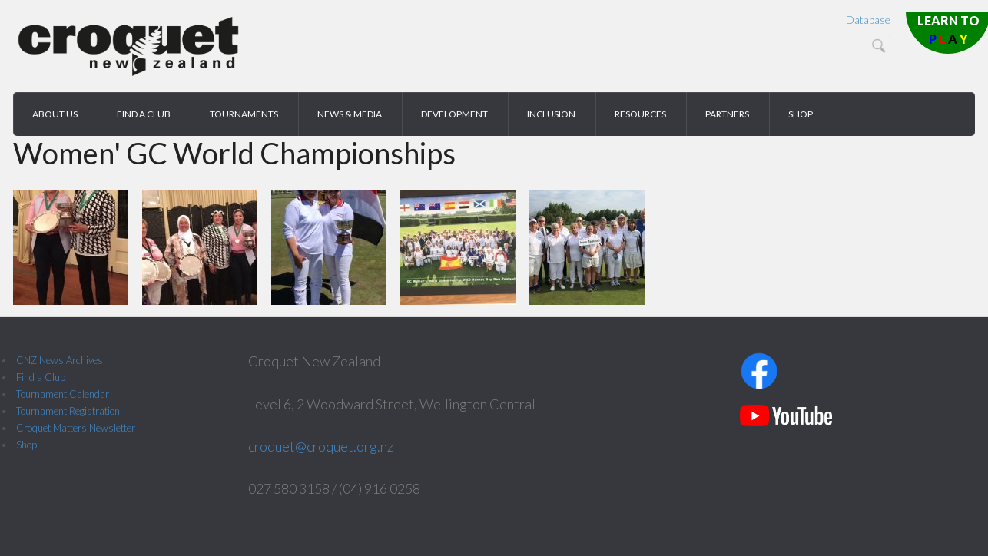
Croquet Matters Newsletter (75, 428)
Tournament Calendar (62, 394)
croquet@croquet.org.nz (320, 446)
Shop (26, 445)
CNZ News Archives (59, 360)
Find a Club (40, 377)
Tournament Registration (68, 411)
